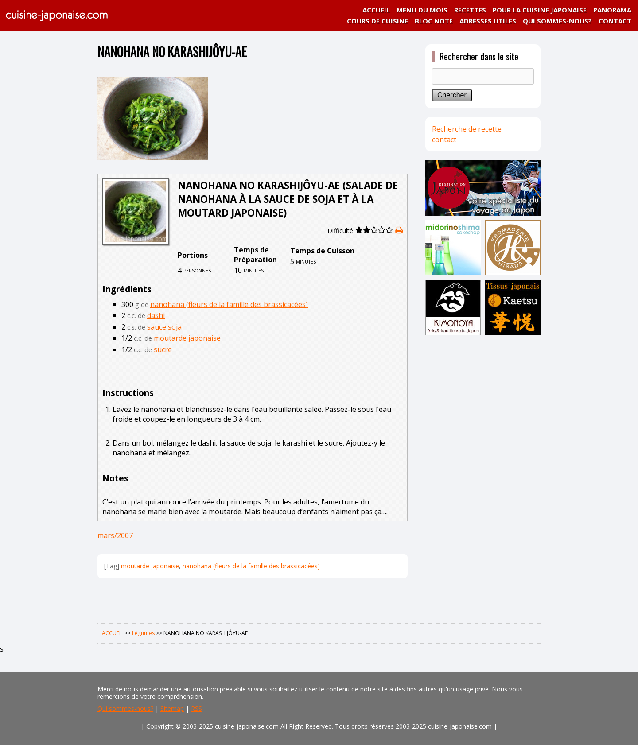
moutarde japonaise (187, 338)
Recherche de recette (467, 129)
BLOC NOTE (434, 20)
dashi (156, 315)
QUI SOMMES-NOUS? (557, 20)
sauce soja (164, 327)
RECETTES (470, 9)
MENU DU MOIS (422, 9)
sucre (163, 349)
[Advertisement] (483, 477)
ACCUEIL (376, 9)
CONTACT (615, 20)
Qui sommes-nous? (125, 708)
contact (444, 139)
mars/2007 (115, 535)
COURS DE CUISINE (377, 20)
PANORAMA (612, 9)
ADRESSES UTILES (487, 20)
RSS (196, 708)
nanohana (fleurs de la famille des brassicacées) (229, 304)
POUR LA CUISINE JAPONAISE (540, 9)
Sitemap (172, 708)
